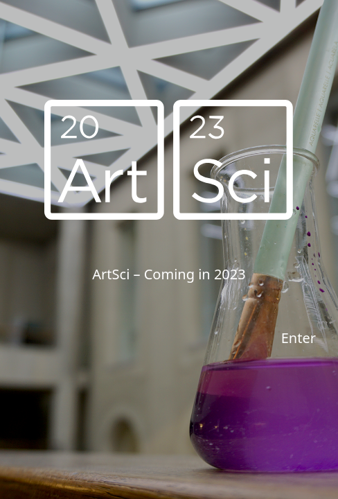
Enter (298, 338)
